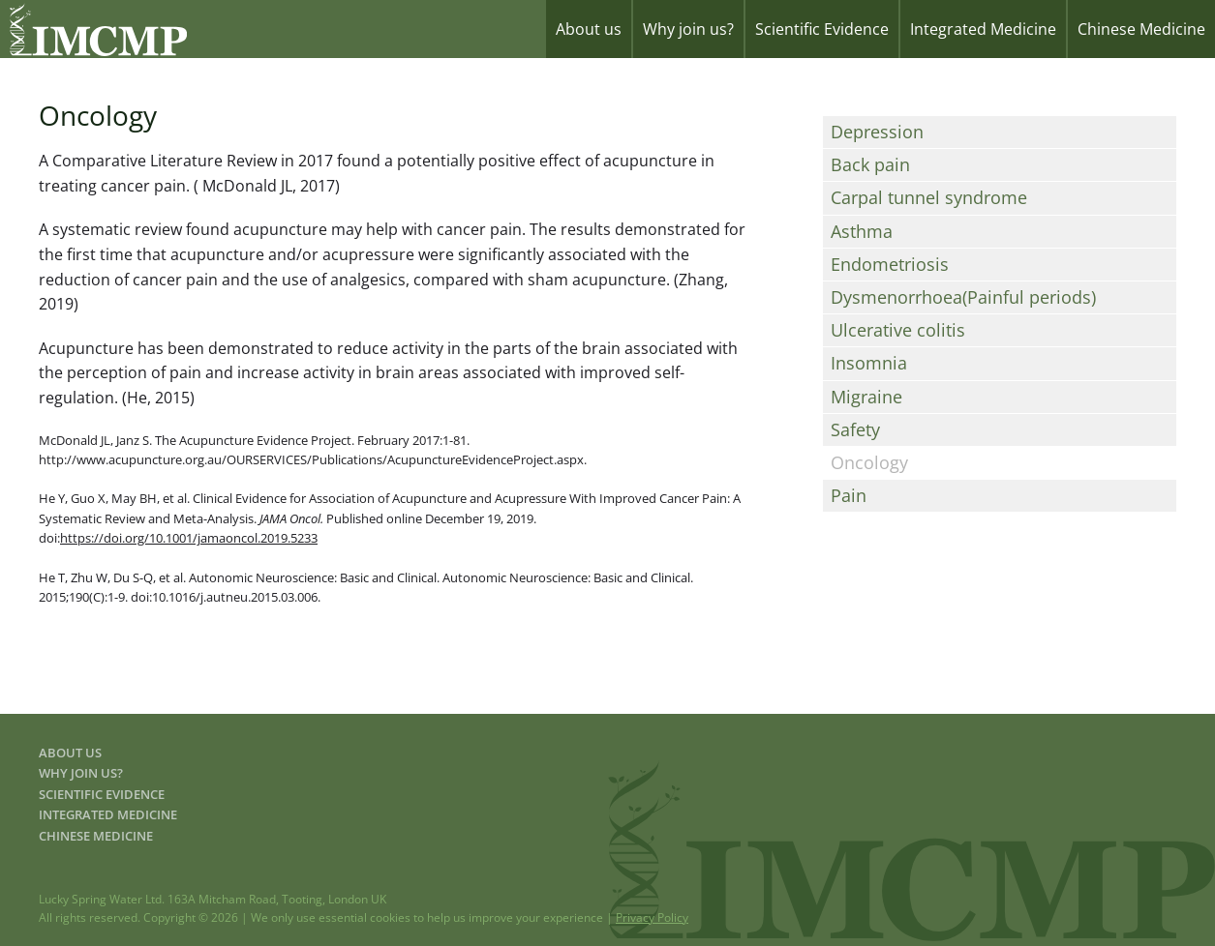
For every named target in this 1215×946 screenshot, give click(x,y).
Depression (877, 131)
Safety (855, 429)
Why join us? (688, 29)
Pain (848, 495)
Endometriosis (890, 264)
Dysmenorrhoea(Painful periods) (963, 297)
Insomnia (869, 362)
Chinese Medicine (1141, 29)
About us (589, 29)
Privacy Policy (652, 917)
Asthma (862, 231)
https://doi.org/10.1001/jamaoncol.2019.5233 (189, 538)
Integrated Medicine (983, 29)
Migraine (866, 396)
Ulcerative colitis (898, 329)
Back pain (870, 164)
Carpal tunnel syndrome (929, 197)
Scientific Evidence (822, 29)
